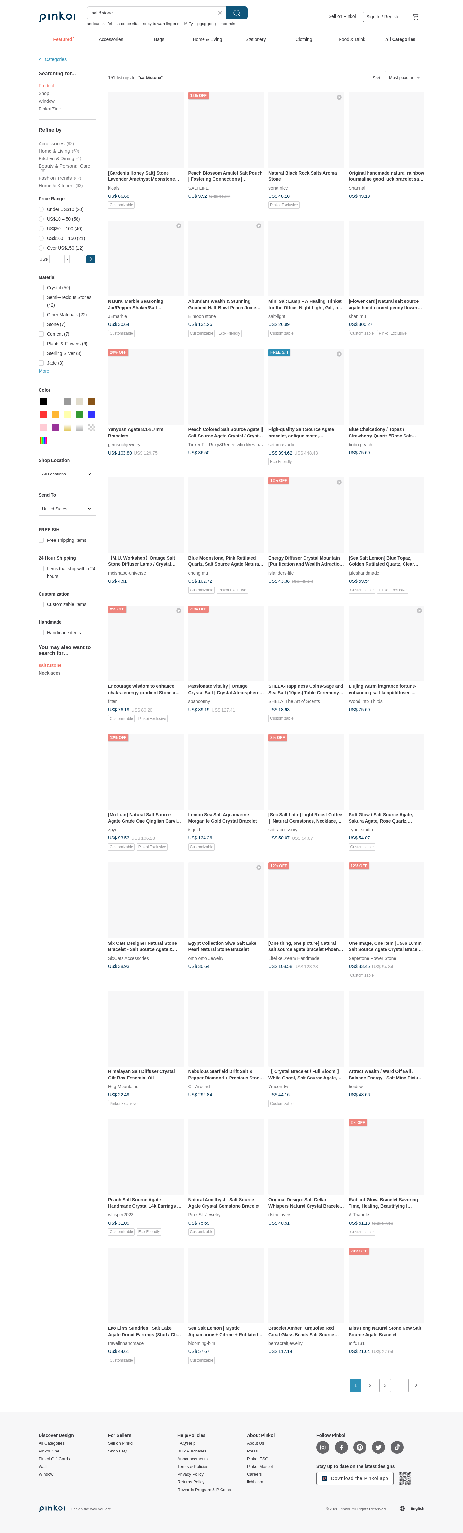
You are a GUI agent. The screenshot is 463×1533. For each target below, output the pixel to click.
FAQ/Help (186, 1443)
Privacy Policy (190, 1474)
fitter (112, 701)
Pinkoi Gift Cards (54, 1459)
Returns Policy (190, 1482)
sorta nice (278, 187)
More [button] (44, 371)
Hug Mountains (123, 1086)
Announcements (192, 1459)
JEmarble (117, 316)
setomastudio (281, 444)
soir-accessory (282, 829)
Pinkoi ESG (257, 1459)
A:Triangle (359, 1214)
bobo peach (360, 444)
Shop (44, 93)
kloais (114, 187)
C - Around (199, 1086)
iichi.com (255, 1482)
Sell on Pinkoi (342, 16)
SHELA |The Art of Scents (294, 701)
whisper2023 (120, 1214)
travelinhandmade (126, 1343)
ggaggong (206, 23)
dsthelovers (280, 1214)
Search (237, 13)
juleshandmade (364, 572)
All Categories (53, 59)
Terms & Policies (192, 1466)
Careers (254, 1474)
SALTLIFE (198, 187)
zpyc (112, 829)
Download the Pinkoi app (355, 1478)
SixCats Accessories (128, 958)
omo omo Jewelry (206, 958)
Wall (43, 1466)
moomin (227, 23)
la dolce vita (127, 23)
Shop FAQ (117, 1451)
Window (47, 101)
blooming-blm (201, 1343)
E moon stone (202, 316)
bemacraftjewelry (285, 1343)
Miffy (188, 23)
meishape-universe (127, 572)
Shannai (357, 187)
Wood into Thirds (366, 701)
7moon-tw (278, 1086)
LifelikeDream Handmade (293, 958)
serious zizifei (99, 23)
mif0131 (357, 1343)
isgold (194, 829)
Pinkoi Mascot (260, 1466)
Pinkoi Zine (50, 108)
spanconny (199, 701)
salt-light (276, 316)
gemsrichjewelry (124, 444)
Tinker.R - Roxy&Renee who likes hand (227, 444)
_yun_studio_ (362, 829)
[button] (90, 259)
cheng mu (198, 572)
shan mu (357, 316)
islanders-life (281, 572)
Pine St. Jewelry (204, 1214)
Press (252, 1451)
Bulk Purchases (191, 1451)
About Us (255, 1443)
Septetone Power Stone (372, 958)
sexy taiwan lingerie (161, 23)
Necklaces (50, 672)
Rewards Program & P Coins (204, 1490)
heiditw (356, 1086)
